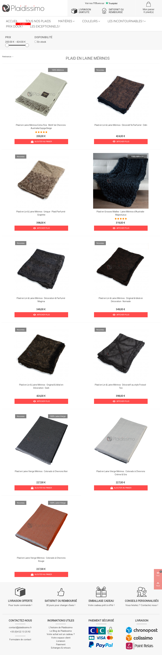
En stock (41, 41)
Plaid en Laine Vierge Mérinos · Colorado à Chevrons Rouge (41, 559)
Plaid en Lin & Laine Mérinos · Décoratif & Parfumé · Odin (120, 125)
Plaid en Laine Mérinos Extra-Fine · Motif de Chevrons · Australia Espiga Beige (41, 126)
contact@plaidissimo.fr (20, 627)
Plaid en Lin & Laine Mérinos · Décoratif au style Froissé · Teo (121, 386)
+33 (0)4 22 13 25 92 (20, 631)
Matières (65, 21)
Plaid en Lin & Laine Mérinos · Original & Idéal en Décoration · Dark (41, 386)
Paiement (60, 644)
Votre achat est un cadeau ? (61, 634)
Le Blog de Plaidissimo (61, 631)
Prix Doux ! (16, 26)
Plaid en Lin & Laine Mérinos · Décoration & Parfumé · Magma (41, 300)
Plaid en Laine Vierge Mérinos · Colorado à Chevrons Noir (41, 471)
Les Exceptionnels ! (45, 26)
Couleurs (90, 21)
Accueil (12, 21)
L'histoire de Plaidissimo (61, 627)
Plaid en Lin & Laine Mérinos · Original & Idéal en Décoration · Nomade (121, 300)
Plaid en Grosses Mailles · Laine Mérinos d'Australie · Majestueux (121, 213)
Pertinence (8, 56)
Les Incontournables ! (125, 21)
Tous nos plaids (38, 21)
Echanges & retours (61, 647)
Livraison (60, 641)
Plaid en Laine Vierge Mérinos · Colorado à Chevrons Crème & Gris (120, 473)
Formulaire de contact (20, 639)
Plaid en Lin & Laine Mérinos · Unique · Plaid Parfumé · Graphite (41, 213)
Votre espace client (60, 637)
